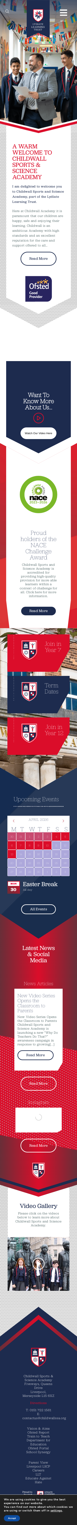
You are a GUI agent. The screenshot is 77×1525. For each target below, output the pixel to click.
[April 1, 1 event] (29, 836)
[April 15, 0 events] (29, 854)
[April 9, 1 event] (38, 845)
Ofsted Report (38, 1432)
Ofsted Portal (38, 1448)
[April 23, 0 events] (38, 863)
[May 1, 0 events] (47, 871)
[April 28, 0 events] (20, 871)
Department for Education (38, 1442)
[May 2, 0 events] (56, 871)
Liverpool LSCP (38, 1466)
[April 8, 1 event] (29, 845)
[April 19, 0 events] (65, 854)
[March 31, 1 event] (20, 836)
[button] (11, 1264)
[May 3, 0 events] (65, 871)
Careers (38, 1470)
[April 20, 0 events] (11, 863)
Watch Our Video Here (38, 433)
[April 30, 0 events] (38, 871)
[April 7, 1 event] (20, 845)
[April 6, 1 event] (11, 845)
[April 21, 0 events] (20, 863)
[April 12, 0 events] (65, 845)
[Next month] (63, 821)
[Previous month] (13, 821)
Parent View (38, 1462)
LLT (38, 1474)
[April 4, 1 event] (56, 836)
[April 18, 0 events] (56, 854)
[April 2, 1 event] (38, 836)
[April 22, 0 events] (29, 863)
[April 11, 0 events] (56, 845)
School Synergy (38, 1452)
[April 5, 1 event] (65, 836)
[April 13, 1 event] (11, 854)
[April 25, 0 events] (56, 863)
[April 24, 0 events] (47, 863)
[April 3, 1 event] (47, 836)
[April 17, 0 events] (47, 854)
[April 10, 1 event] (47, 845)
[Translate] (15, 1517)
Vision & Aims (38, 1428)
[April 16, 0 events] (38, 854)
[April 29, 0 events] (29, 871)
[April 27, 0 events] (11, 871)
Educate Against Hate (38, 1480)
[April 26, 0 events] (65, 863)
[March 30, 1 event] (11, 836)
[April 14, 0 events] (20, 854)
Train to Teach (38, 1436)
